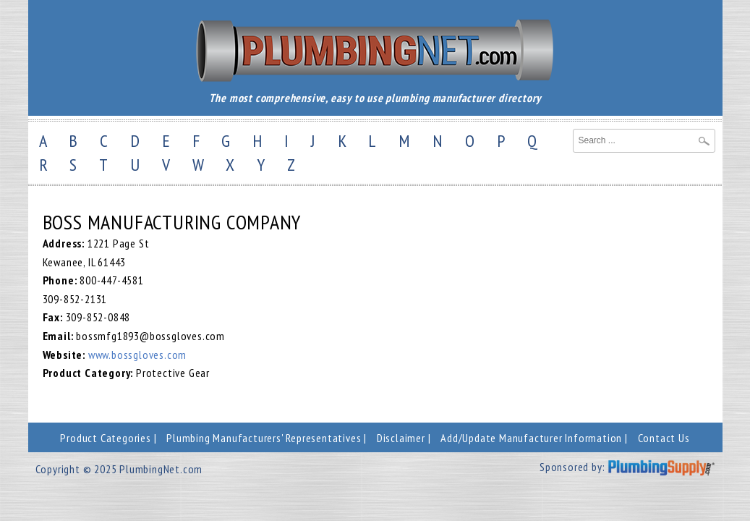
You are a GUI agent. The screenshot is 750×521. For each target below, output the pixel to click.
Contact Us (664, 438)
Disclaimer (401, 438)
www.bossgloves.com (137, 354)
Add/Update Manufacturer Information (531, 438)
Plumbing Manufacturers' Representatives (263, 438)
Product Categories (105, 438)
